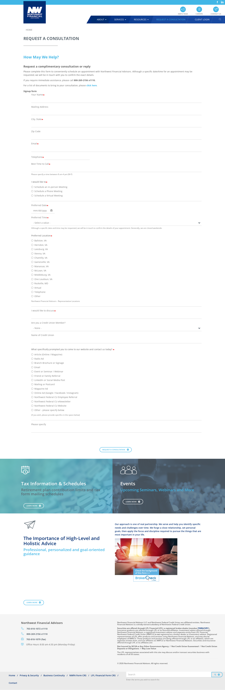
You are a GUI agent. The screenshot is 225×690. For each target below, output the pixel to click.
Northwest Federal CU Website (48, 405)
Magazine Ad (39, 388)
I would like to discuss (42, 310)
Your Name (37, 94)
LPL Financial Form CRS (103, 675)
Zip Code (35, 131)
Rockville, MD (39, 283)
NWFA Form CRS (77, 675)
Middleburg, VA (40, 274)
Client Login (202, 19)
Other (35, 296)
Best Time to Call (40, 163)
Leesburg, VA (39, 249)
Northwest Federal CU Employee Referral (54, 397)
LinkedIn (221, 1)
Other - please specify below (47, 410)
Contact (13, 682)
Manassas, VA (40, 266)
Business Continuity (54, 675)
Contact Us (216, 14)
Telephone (36, 156)
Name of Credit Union (42, 335)
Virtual (36, 287)
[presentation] (55, 441)
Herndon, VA (39, 244)
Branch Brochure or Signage (47, 362)
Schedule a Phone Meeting (46, 191)
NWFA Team (183, 14)
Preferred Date (39, 205)
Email (34, 143)
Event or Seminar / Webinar (47, 371)
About (101, 19)
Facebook (217, 1)
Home (29, 29)
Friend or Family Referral (45, 375)
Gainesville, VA (40, 261)
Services (120, 19)
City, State (36, 119)
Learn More (31, 506)
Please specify (38, 424)
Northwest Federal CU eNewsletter (51, 401)
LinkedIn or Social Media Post (48, 380)
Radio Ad (37, 358)
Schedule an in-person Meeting (49, 186)
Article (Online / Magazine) (46, 354)
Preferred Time (39, 217)
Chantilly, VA (39, 257)
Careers (199, 14)
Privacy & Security (29, 675)
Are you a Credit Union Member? (48, 322)
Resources (141, 19)
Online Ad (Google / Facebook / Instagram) (54, 392)
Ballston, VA (39, 240)
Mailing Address (39, 106)
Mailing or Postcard (43, 384)
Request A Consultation (170, 19)
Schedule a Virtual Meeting (47, 195)
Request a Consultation (113, 449)
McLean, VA (38, 270)
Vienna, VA (38, 253)
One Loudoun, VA (41, 279)
